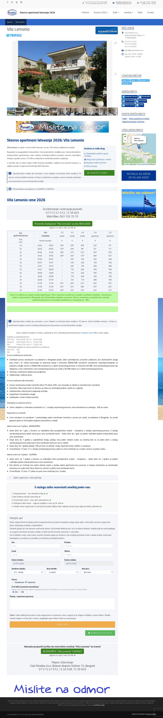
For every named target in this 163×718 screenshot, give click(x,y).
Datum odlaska (70, 560)
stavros (9, 22)
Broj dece (85, 569)
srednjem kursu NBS (89, 333)
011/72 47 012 (130, 41)
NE (23, 592)
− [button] (125, 141)
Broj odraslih (52, 569)
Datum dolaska (17, 560)
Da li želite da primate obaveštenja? (25, 587)
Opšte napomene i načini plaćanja (27, 477)
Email (14, 551)
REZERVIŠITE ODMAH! (97, 173)
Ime (13, 542)
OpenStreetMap (143, 164)
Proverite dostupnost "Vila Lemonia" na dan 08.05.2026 (62, 223)
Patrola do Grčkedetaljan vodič (139, 175)
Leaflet (127, 164)
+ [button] (125, 137)
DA (16, 592)
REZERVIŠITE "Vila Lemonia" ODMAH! (62, 651)
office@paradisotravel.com (124, 2)
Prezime (67, 542)
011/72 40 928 (130, 44)
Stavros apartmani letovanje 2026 (37, 12)
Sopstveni (31, 582)
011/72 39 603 (130, 46)
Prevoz (14, 579)
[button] (115, 43)
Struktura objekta (18, 569)
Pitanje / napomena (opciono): (22, 596)
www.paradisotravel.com (124, 3)
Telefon (67, 551)
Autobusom (19, 582)
